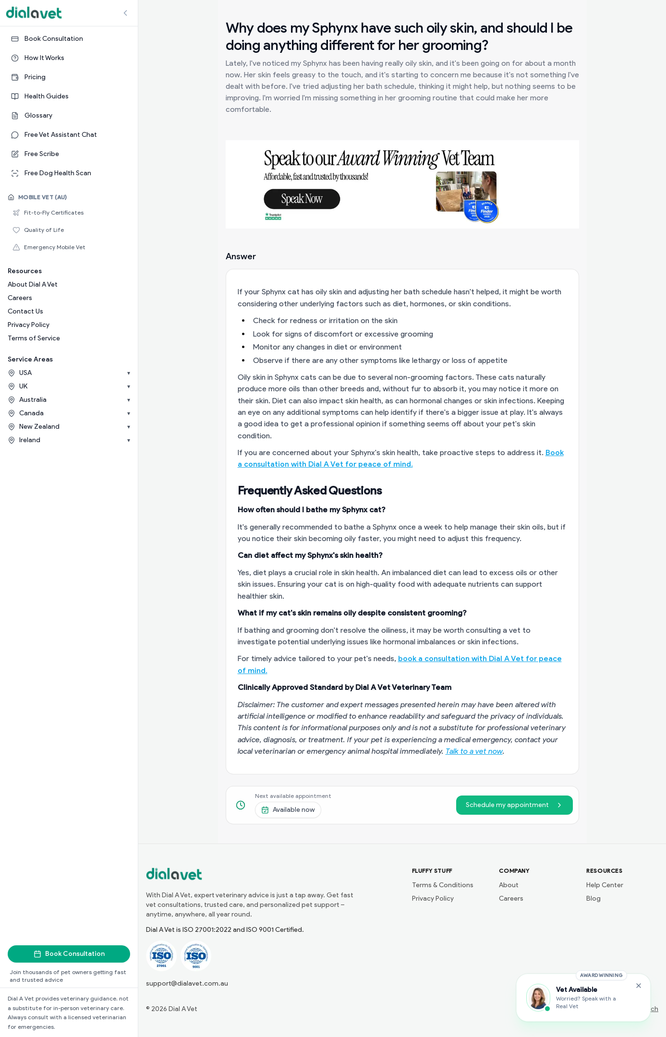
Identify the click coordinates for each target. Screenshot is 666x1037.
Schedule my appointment (514, 805)
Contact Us (25, 311)
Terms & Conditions (442, 885)
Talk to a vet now (474, 751)
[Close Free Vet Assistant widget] (638, 985)
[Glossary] (69, 115)
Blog (593, 898)
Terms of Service (34, 338)
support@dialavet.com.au (187, 983)
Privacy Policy (28, 325)
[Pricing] (69, 77)
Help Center (604, 885)
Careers (20, 298)
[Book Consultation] (69, 39)
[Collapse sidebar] (125, 13)
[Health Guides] (69, 96)
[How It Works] (69, 58)
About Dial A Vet (33, 284)
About (509, 885)
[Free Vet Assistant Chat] (69, 135)
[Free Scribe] (69, 154)
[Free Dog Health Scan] (69, 173)
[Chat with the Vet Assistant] (583, 997)
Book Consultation (69, 954)
